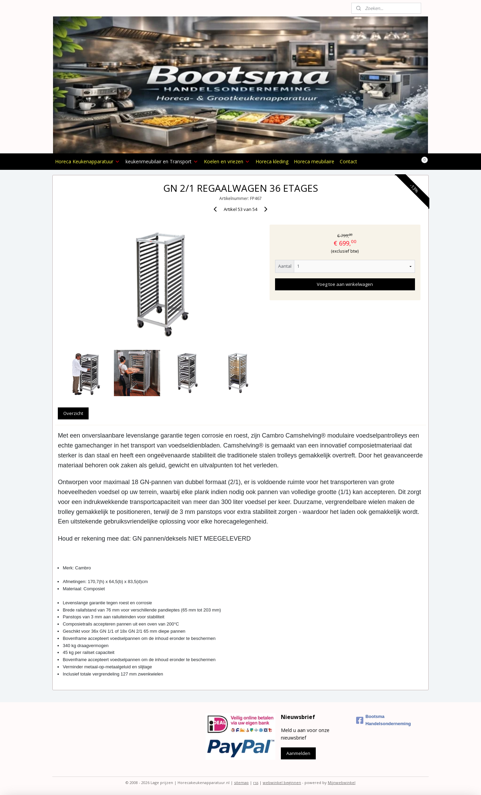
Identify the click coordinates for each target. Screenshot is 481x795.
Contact (348, 161)
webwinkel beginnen (282, 782)
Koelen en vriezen (227, 161)
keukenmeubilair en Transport (162, 161)
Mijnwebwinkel (341, 782)
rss (255, 782)
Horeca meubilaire (314, 161)
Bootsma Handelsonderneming (383, 720)
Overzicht (73, 413)
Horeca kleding (272, 161)
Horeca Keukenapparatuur (87, 161)
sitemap (241, 782)
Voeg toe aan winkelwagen (345, 284)
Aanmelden (298, 753)
